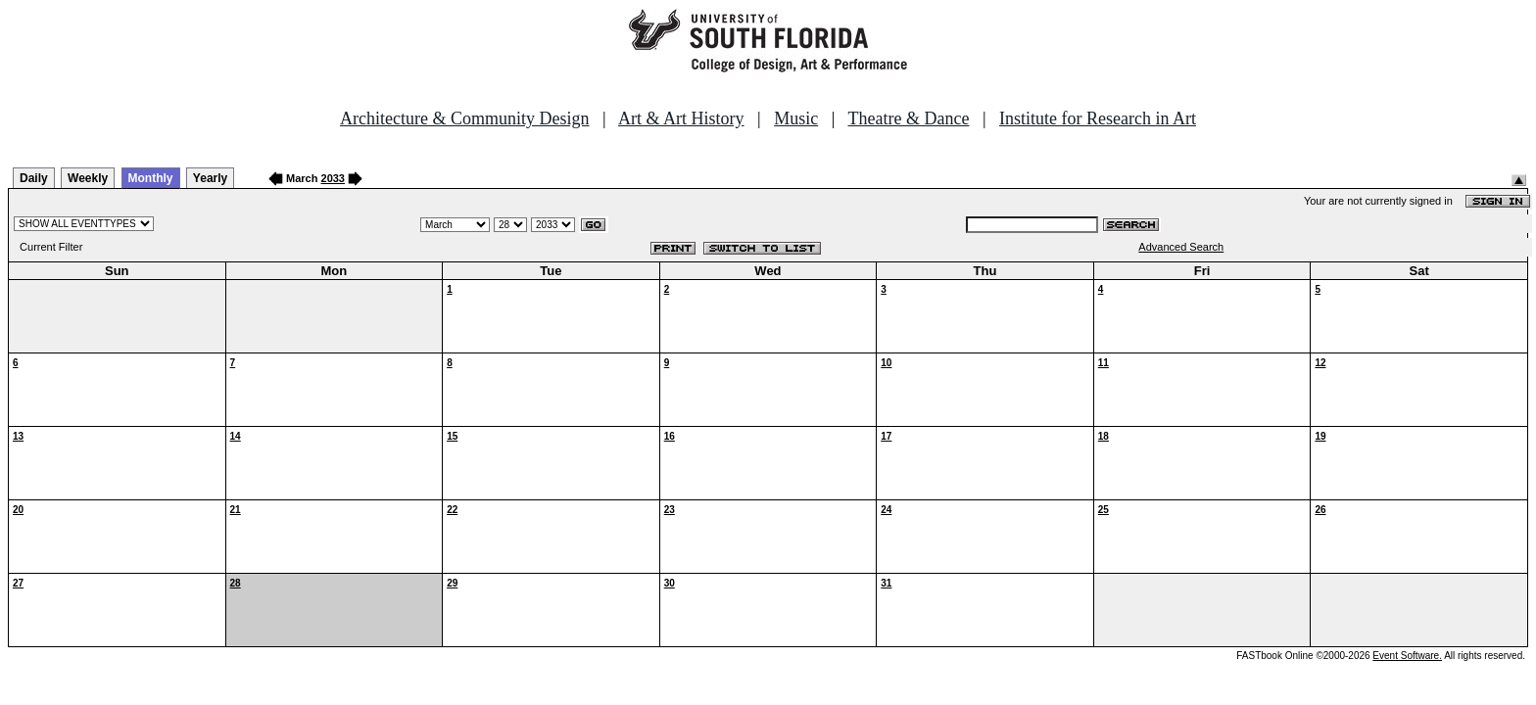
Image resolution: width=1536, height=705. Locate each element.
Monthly (150, 178)
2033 (333, 178)
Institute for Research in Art (1097, 118)
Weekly (88, 178)
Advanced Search (1181, 247)
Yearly (210, 178)
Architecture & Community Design (464, 118)
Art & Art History (681, 118)
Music (796, 118)
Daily (34, 178)
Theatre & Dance (908, 118)
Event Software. (1407, 655)
